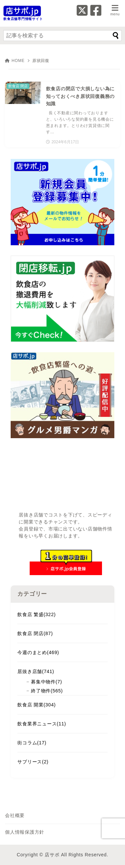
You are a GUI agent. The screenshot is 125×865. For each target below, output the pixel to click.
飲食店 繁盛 (36, 614)
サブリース (32, 761)
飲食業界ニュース (41, 723)
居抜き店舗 (35, 671)
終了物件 (47, 690)
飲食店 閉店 (35, 633)
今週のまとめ (38, 652)
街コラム (31, 742)
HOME (15, 60)
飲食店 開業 (36, 704)
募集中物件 (46, 681)
